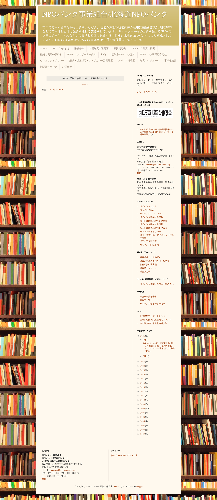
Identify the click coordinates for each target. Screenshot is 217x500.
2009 (142, 404)
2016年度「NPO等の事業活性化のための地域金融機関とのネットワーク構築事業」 (157, 132)
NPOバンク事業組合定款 (153, 54)
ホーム (43, 48)
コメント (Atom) (55, 89)
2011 (142, 396)
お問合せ (67, 66)
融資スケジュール (149, 60)
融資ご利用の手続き (51, 54)
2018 (142, 374)
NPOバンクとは (60, 48)
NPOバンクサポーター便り (81, 54)
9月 (145, 340)
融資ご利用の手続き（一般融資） (155, 261)
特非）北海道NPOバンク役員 (153, 228)
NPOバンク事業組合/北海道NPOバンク (105, 14)
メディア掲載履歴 (148, 241)
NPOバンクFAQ (147, 210)
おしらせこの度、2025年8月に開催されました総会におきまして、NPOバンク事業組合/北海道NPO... (158, 347)
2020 (142, 370)
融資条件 (79, 48)
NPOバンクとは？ (148, 206)
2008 (142, 408)
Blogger (139, 486)
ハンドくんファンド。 (147, 92)
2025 (142, 336)
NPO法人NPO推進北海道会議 (153, 323)
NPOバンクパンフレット (151, 213)
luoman (117, 486)
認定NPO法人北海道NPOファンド (155, 320)
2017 (142, 378)
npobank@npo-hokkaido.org (158, 164)
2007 (142, 413)
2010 (142, 400)
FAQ (103, 54)
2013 (142, 387)
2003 (142, 430)
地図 (139, 173)
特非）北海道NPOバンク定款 (153, 221)
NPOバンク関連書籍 (149, 245)
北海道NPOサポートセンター (153, 316)
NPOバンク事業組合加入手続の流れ (157, 284)
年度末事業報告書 (148, 297)
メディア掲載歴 (126, 60)
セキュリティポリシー (52, 60)
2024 (142, 361)
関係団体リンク (48, 66)
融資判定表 (120, 48)
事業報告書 (170, 60)
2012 (142, 391)
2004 (142, 426)
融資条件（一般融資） (150, 257)
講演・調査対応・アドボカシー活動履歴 (91, 60)
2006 (142, 417)
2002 (142, 434)
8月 (145, 356)
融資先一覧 (145, 300)
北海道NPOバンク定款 (123, 54)
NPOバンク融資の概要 (143, 48)
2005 (142, 421)
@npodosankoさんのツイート (124, 455)
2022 (142, 366)
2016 (142, 383)
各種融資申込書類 (98, 48)
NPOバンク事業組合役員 (151, 224)
